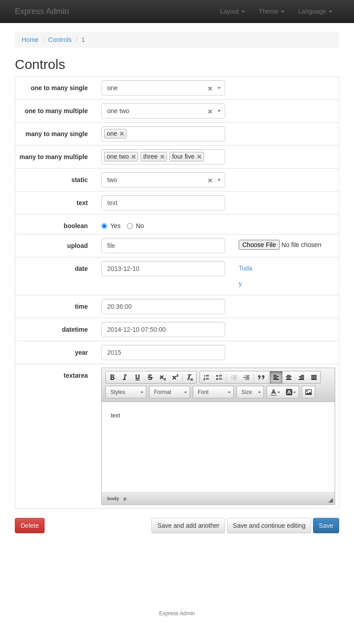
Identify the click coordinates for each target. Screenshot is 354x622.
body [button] (113, 498)
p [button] (125, 498)
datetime (75, 329)
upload (77, 245)
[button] (112, 377)
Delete (30, 525)
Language (315, 11)
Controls (60, 39)
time (81, 306)
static (79, 179)
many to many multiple (53, 156)
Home (30, 39)
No (135, 225)
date (81, 268)
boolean (76, 225)
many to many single (57, 133)
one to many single (59, 87)
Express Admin (42, 11)
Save (326, 525)
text (82, 202)
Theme (271, 11)
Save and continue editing (269, 525)
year (81, 352)
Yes (111, 225)
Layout (232, 11)
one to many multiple (56, 110)
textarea (76, 375)
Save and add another (188, 525)
